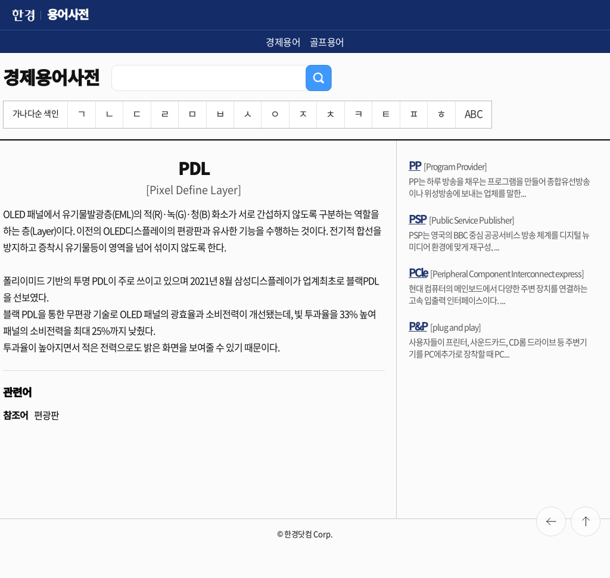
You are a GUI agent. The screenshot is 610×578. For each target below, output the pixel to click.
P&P (418, 325)
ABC (474, 113)
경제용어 (283, 42)
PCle (418, 272)
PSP (417, 218)
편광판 (46, 415)
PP (415, 165)
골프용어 (327, 42)
